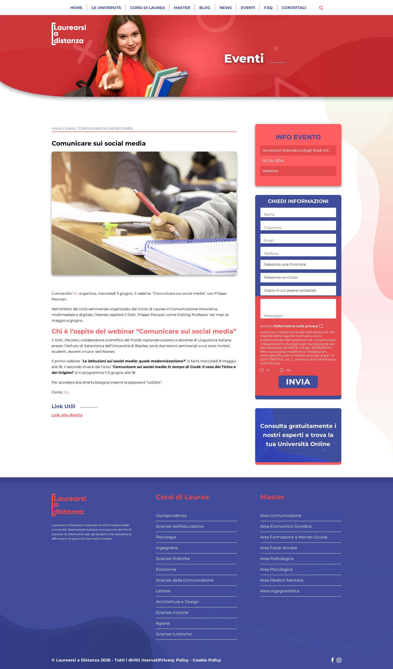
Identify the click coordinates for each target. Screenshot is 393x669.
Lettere (163, 591)
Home (76, 7)
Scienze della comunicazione (185, 580)
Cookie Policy (207, 660)
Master (182, 7)
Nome (269, 214)
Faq (268, 7)
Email (269, 240)
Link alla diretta (67, 415)
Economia (166, 569)
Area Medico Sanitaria (281, 580)
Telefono (271, 253)
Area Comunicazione (281, 515)
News (226, 7)
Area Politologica (276, 558)
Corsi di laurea (147, 7)
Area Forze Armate (278, 547)
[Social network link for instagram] (339, 660)
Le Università (106, 7)
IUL (75, 293)
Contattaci (294, 7)
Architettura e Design (177, 601)
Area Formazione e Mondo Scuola (293, 537)
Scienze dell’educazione (180, 526)
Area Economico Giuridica (286, 526)
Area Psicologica (276, 569)
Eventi (248, 7)
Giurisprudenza (171, 515)
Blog (205, 7)
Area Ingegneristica (279, 591)
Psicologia (166, 537)
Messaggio (273, 315)
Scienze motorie (172, 612)
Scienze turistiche (174, 634)
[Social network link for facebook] (332, 660)
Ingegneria (167, 547)
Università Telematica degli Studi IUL (296, 150)
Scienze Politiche (173, 558)
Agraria (163, 623)
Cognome (272, 227)
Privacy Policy (174, 660)
